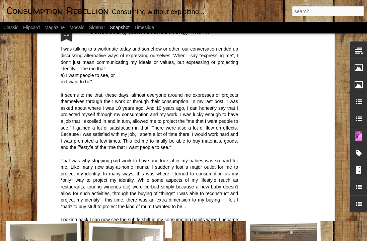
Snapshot (120, 27)
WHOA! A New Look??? (210, 209)
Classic (10, 27)
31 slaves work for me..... (290, 207)
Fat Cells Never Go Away (46, 210)
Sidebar (97, 27)
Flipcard (31, 27)
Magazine (55, 27)
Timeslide (144, 27)
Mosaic (76, 27)
